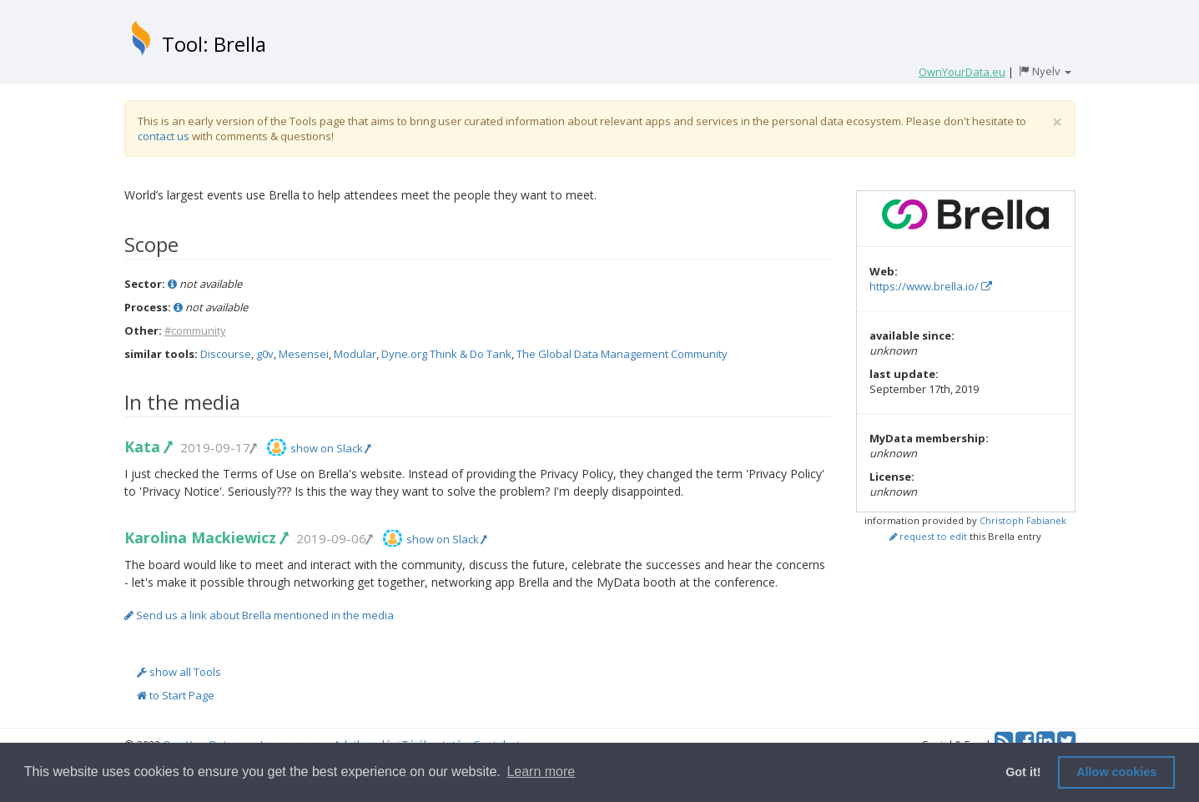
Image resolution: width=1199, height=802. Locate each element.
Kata (147, 446)
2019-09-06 (333, 538)
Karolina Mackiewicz (205, 537)
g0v (265, 353)
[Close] (1057, 122)
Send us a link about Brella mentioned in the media (259, 615)
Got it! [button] (1022, 772)
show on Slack (330, 448)
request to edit (928, 536)
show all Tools (179, 671)
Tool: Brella (214, 44)
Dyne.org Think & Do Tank (446, 353)
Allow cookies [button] (1116, 772)
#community (195, 330)
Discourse (225, 353)
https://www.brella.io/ (930, 286)
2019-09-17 (217, 447)
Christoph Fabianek (1023, 520)
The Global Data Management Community (622, 353)
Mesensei (304, 353)
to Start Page (175, 695)
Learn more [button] (540, 771)
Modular (355, 353)
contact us (163, 136)
